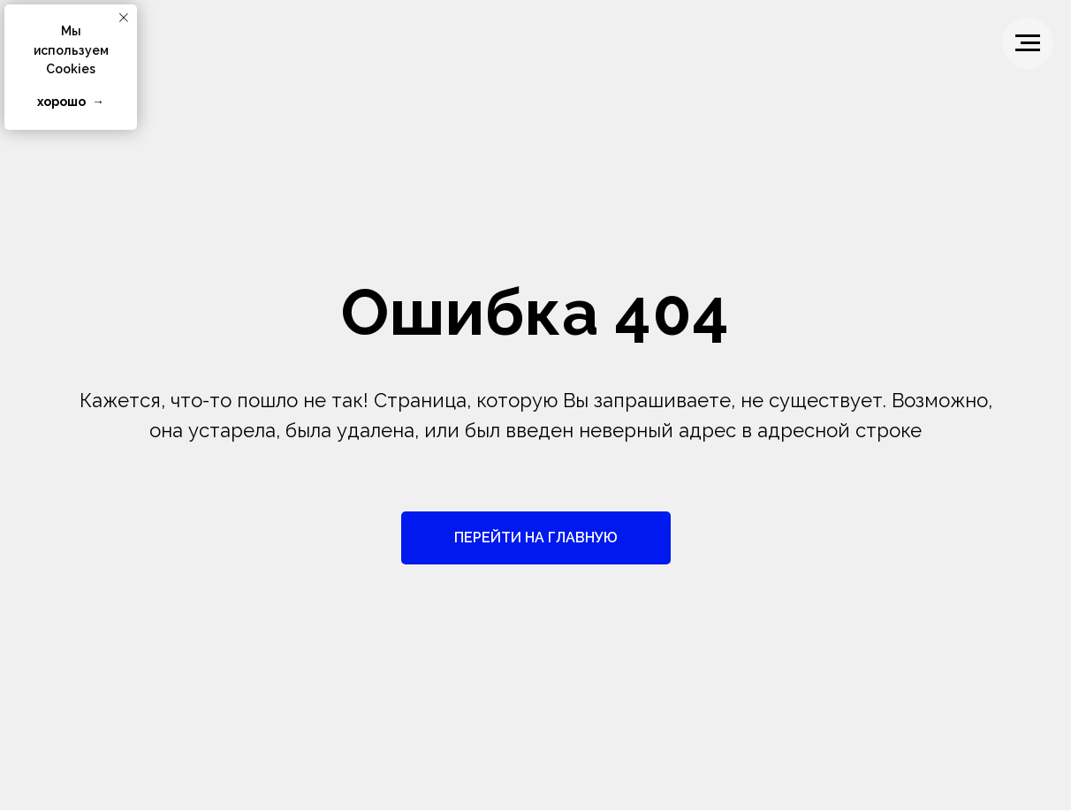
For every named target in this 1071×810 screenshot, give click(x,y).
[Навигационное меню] (1027, 43)
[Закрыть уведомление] (124, 17)
